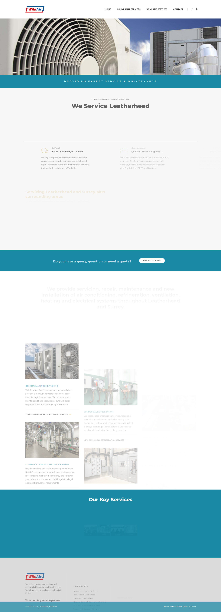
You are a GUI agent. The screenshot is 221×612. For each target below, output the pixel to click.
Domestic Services (152, 5)
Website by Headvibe (48, 607)
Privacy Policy (190, 607)
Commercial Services (124, 5)
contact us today (152, 260)
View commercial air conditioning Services (48, 448)
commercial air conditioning (41, 420)
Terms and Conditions (173, 607)
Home (103, 5)
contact (174, 5)
